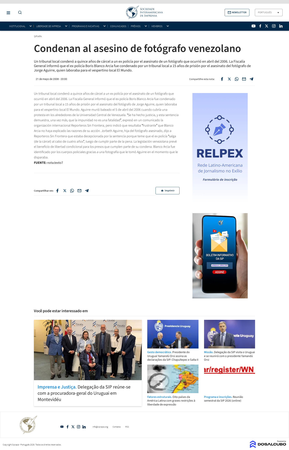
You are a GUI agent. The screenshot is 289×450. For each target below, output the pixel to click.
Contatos (117, 426)
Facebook (67, 426)
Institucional (17, 26)
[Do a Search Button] (19, 13)
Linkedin (84, 426)
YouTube (62, 426)
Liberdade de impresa (48, 26)
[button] (237, 12)
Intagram (78, 426)
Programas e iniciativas (85, 26)
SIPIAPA (38, 36)
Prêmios (135, 26)
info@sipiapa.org (100, 426)
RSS (127, 426)
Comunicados (118, 26)
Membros (157, 26)
